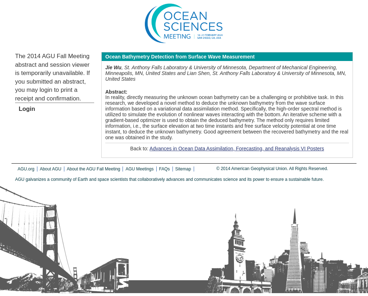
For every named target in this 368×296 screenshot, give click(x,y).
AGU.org (26, 169)
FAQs (164, 169)
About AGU (50, 169)
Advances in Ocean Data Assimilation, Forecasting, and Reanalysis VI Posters (237, 148)
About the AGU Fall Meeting (93, 169)
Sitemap (183, 169)
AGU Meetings (139, 169)
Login (27, 108)
